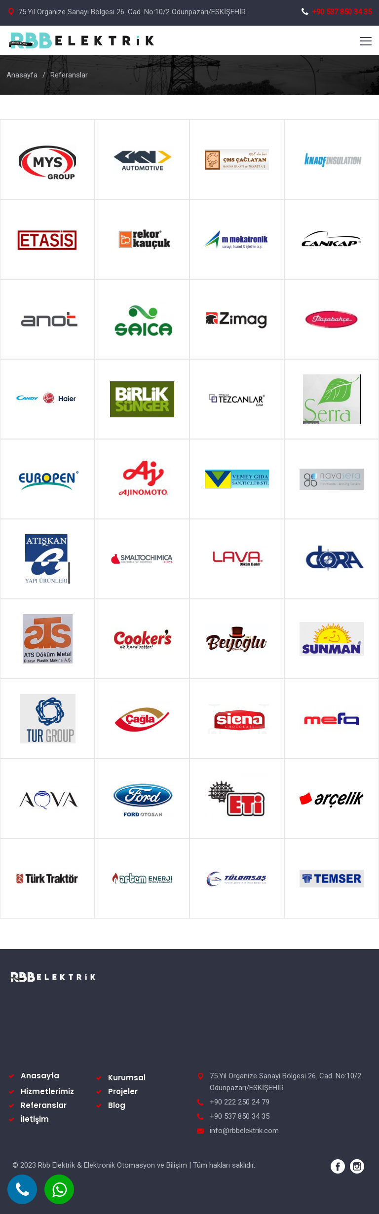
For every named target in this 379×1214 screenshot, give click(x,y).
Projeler (123, 1091)
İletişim (35, 1119)
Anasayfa (22, 75)
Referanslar (44, 1105)
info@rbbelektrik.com (244, 1130)
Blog (116, 1105)
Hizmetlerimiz (47, 1091)
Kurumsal (127, 1077)
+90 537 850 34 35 (336, 11)
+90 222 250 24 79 (239, 1102)
